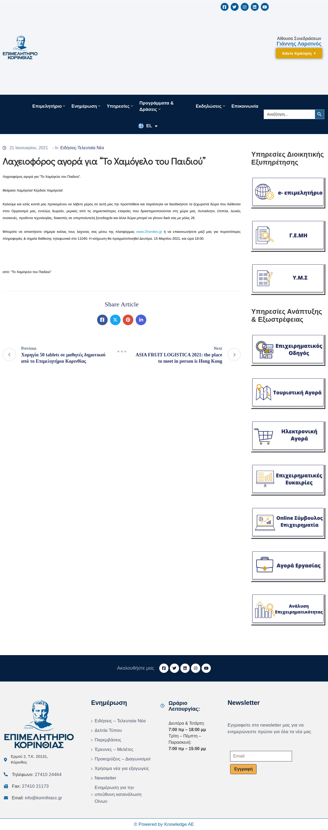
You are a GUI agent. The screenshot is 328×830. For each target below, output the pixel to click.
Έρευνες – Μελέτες (114, 749)
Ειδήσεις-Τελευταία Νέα (82, 148)
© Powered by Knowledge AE (164, 824)
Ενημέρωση (86, 106)
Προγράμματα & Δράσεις (156, 106)
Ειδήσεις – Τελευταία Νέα (120, 720)
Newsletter (105, 778)
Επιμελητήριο (49, 106)
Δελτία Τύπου (108, 730)
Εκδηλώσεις (211, 106)
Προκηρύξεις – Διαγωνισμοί (123, 758)
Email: (37, 798)
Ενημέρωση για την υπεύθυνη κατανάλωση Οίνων (118, 794)
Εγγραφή (243, 769)
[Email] (261, 756)
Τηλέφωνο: (37, 774)
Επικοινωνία (244, 106)
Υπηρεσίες (120, 106)
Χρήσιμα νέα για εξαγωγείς (122, 768)
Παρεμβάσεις (108, 739)
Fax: (30, 786)
